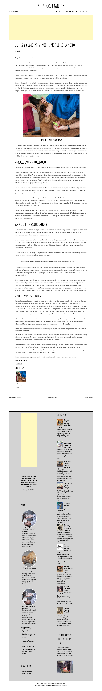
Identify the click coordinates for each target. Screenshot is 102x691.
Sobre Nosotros (27, 484)
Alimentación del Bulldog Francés (27, 672)
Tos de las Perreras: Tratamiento (28, 607)
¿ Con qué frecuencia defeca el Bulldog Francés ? (28, 651)
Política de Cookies (29, 476)
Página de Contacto (31, 482)
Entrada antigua (88, 397)
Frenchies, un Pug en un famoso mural (68, 486)
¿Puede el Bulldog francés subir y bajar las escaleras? (64, 506)
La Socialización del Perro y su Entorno (68, 444)
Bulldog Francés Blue (28, 646)
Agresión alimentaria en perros (29, 569)
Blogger (63, 683)
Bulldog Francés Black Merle (68, 568)
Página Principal (14, 11)
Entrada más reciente (15, 397)
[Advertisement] (51, 27)
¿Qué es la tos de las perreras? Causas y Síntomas (28, 530)
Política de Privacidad (28, 478)
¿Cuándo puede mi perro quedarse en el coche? (64, 590)
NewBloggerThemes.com (61, 685)
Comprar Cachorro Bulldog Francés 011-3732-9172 (64, 423)
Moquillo (18, 51)
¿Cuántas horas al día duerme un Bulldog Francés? (28, 636)
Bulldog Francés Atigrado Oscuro (66, 611)
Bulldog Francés (51, 6)
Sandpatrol (42, 685)
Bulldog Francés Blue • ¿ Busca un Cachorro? (68, 527)
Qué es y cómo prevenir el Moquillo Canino (45, 45)
